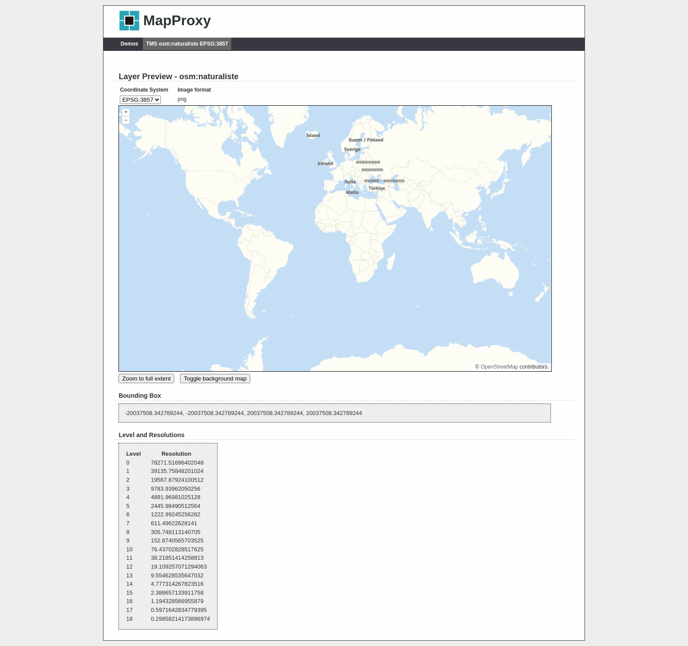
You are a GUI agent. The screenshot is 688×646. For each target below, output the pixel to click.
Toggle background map (214, 378)
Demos (129, 44)
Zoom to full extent (146, 378)
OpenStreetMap (499, 367)
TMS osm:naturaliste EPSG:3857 (187, 44)
